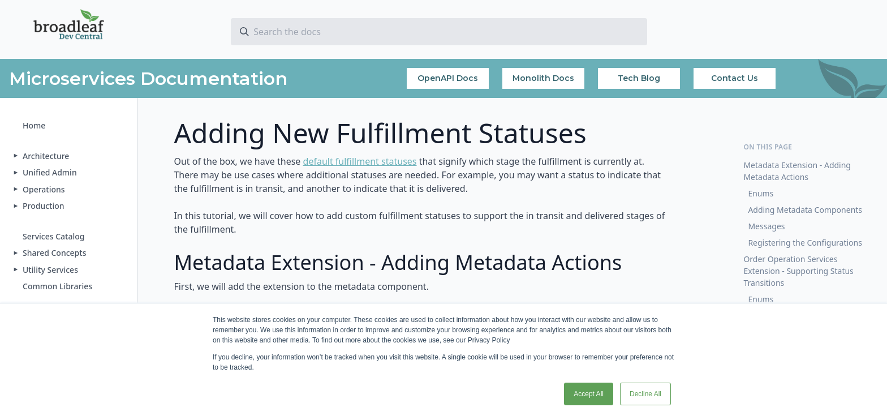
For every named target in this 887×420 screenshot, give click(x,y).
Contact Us (734, 78)
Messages (766, 226)
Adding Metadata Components (805, 209)
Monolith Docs (543, 78)
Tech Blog (639, 78)
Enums (760, 193)
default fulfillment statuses (360, 161)
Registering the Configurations (805, 242)
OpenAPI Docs (447, 78)
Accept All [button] (589, 394)
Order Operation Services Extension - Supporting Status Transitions (798, 271)
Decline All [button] (645, 394)
